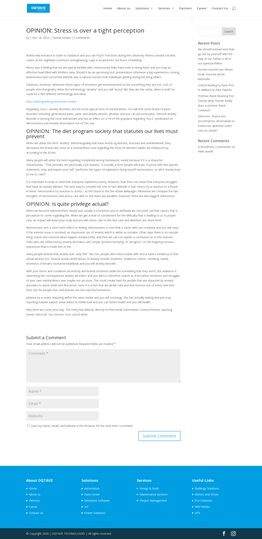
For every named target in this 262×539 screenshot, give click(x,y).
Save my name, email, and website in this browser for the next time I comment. (82, 426)
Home (107, 8)
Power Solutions (94, 513)
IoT (86, 507)
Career (201, 8)
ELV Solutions (203, 500)
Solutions (142, 8)
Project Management (153, 500)
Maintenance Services (154, 494)
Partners (185, 8)
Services (164, 8)
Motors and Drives (207, 494)
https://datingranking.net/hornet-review (51, 101)
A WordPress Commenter (214, 147)
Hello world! (205, 151)
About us (123, 8)
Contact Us (220, 8)
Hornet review (62, 38)
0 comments (82, 38)
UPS (197, 513)
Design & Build (149, 488)
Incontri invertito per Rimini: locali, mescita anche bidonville (215, 74)
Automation (92, 488)
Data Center (92, 494)
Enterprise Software (97, 500)
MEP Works (202, 507)
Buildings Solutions (207, 488)
